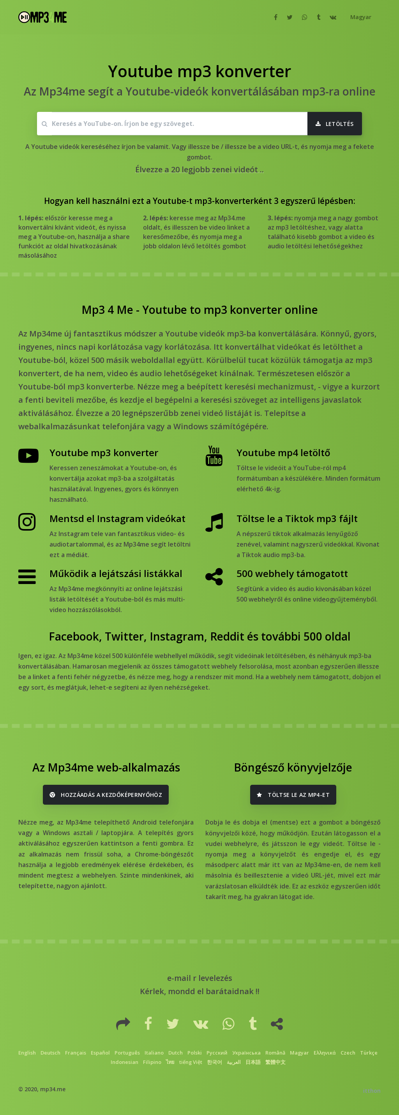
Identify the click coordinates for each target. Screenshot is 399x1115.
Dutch (175, 1052)
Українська (246, 1052)
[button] (360, 17)
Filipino (152, 1061)
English (27, 1052)
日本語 (253, 1061)
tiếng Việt (190, 1061)
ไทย (170, 1061)
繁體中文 (275, 1061)
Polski (194, 1052)
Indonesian (124, 1061)
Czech (348, 1052)
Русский (217, 1052)
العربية (234, 1061)
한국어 (214, 1061)
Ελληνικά (325, 1052)
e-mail (179, 978)
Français (75, 1052)
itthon (372, 1090)
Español (100, 1052)
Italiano (154, 1052)
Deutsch (50, 1052)
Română (275, 1052)
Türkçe (369, 1052)
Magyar (299, 1052)
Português (127, 1052)
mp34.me (52, 1089)
